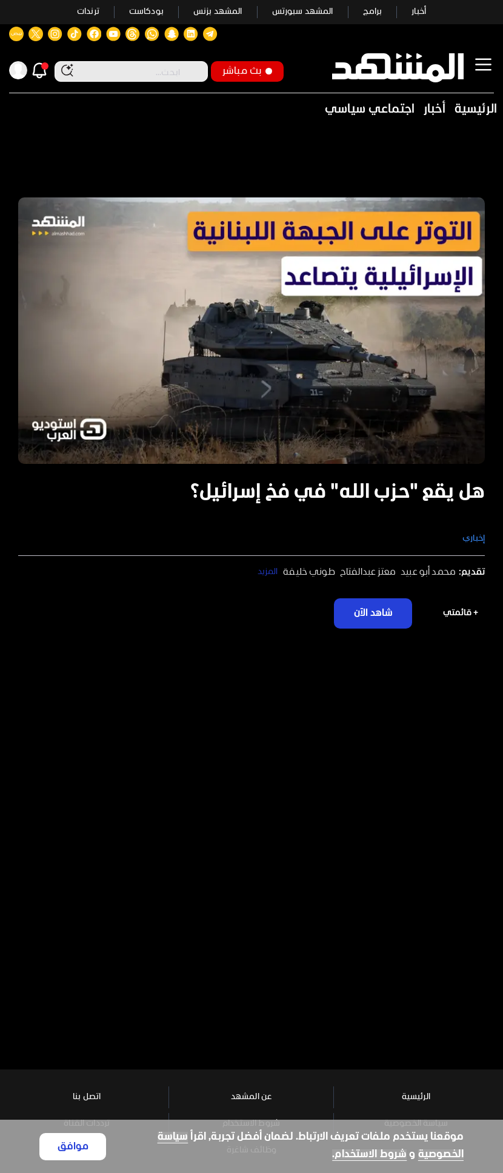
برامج (372, 12)
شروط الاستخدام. (369, 1154)
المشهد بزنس (217, 12)
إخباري (473, 539)
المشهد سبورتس (302, 12)
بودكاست (146, 12)
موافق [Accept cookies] (73, 1146)
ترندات (88, 12)
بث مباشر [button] (247, 71)
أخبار (418, 12)
